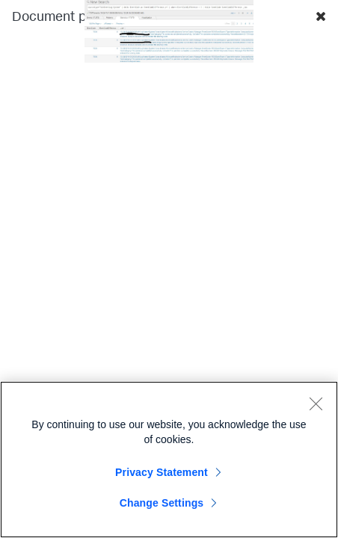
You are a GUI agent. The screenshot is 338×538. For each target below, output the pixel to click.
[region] (169, 459)
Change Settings (162, 503)
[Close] (315, 403)
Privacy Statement (161, 472)
